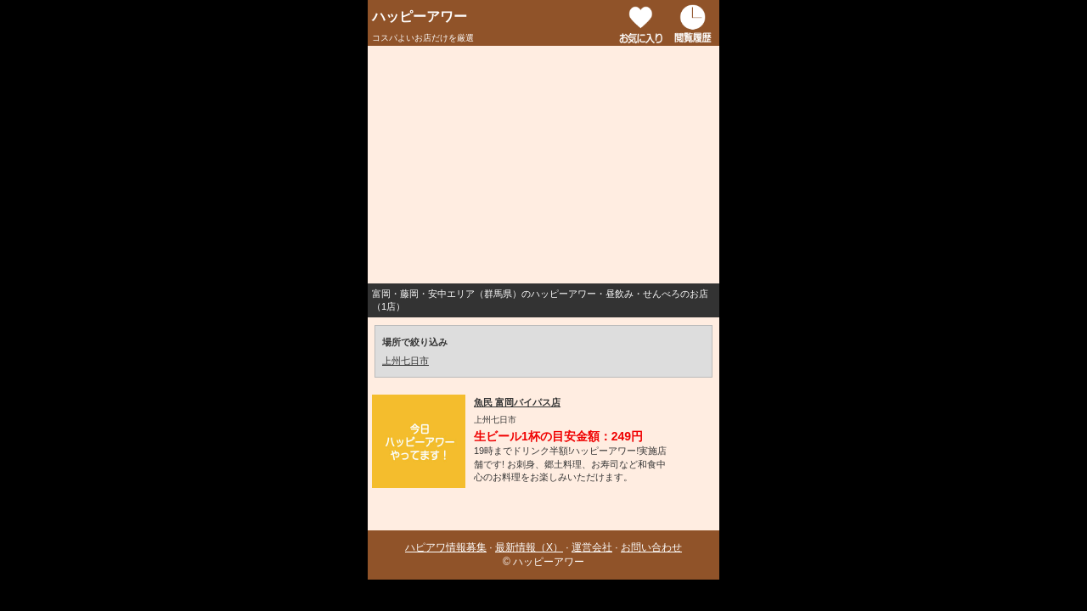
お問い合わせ (651, 547)
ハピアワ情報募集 (446, 547)
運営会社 (592, 547)
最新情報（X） (529, 547)
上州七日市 (405, 361)
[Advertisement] (543, 164)
